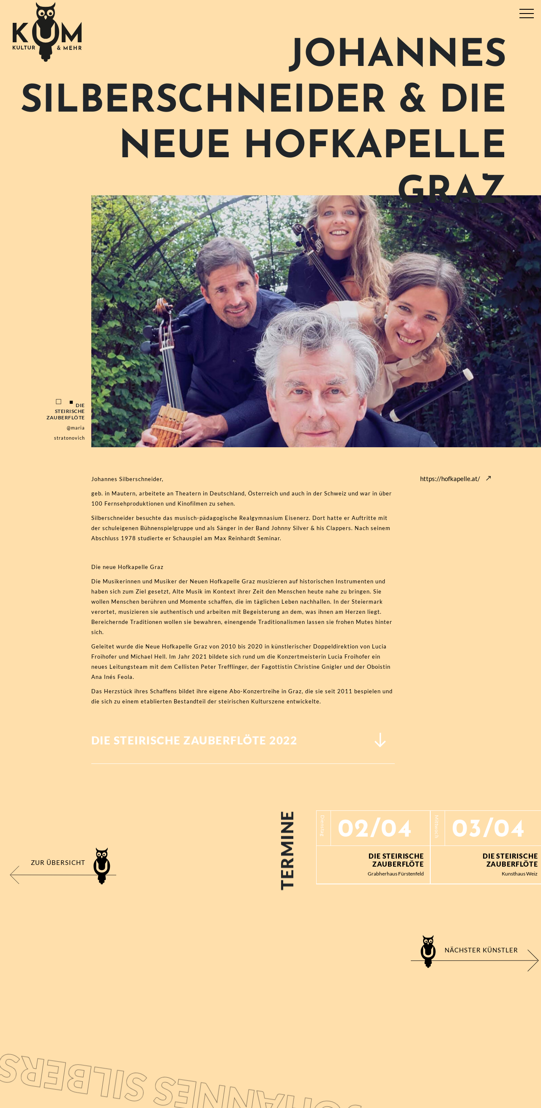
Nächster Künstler (481, 950)
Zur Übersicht (58, 862)
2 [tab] (71, 402)
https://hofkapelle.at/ (450, 478)
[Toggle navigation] (526, 11)
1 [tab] (59, 402)
